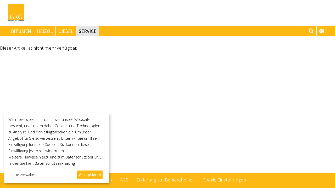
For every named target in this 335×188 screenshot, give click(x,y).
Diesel (65, 31)
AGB (124, 179)
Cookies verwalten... (23, 174)
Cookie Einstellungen (224, 179)
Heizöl (45, 31)
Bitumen (21, 31)
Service (87, 31)
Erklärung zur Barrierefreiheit (165, 179)
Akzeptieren (90, 174)
